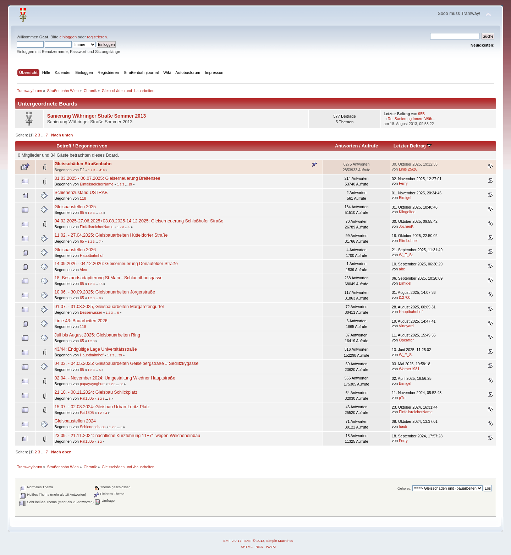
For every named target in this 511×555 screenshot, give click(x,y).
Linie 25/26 (408, 169)
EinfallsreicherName (97, 184)
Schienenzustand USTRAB (81, 192)
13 (101, 213)
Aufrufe (370, 146)
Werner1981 (409, 369)
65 (82, 212)
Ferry (403, 183)
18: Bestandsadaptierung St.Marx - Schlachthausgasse (109, 277)
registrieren (97, 37)
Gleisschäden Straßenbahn (83, 163)
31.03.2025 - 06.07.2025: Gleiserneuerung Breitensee (107, 178)
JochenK (406, 226)
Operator (406, 340)
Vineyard (406, 326)
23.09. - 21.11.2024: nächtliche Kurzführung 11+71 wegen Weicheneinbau (127, 435)
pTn (402, 397)
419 (102, 170)
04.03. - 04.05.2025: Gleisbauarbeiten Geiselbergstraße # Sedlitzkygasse (126, 363)
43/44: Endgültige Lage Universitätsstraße (96, 349)
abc (402, 269)
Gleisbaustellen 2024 (75, 421)
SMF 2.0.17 (232, 541)
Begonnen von (91, 146)
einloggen (68, 37)
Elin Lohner (408, 240)
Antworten (346, 146)
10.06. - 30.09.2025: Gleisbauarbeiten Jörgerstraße (105, 292)
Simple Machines (279, 541)
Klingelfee (407, 212)
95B (421, 114)
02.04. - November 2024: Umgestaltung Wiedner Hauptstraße (115, 378)
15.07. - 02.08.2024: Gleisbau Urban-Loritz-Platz (102, 406)
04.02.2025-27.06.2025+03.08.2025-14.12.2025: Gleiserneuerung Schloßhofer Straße (139, 221)
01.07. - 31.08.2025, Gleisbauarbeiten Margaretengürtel (109, 306)
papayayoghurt (92, 384)
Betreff (63, 146)
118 (83, 198)
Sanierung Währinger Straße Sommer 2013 (96, 116)
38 (121, 384)
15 (130, 184)
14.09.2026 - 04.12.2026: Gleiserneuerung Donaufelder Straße (116, 263)
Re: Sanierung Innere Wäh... (411, 119)
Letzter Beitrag (413, 146)
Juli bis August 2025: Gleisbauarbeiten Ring (97, 335)
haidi (403, 426)
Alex (83, 270)
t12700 (404, 297)
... (43, 135)
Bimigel (405, 197)
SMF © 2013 (254, 541)
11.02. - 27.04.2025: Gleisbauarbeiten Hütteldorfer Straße (111, 235)
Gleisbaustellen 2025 (75, 206)
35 (120, 355)
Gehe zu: (404, 488)
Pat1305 (87, 398)
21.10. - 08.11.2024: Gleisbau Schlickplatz (96, 392)
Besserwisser (91, 312)
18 (101, 284)
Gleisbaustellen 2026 (75, 249)
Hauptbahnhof (92, 255)
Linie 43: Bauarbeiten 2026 (81, 320)
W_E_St (406, 255)
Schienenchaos (92, 427)
